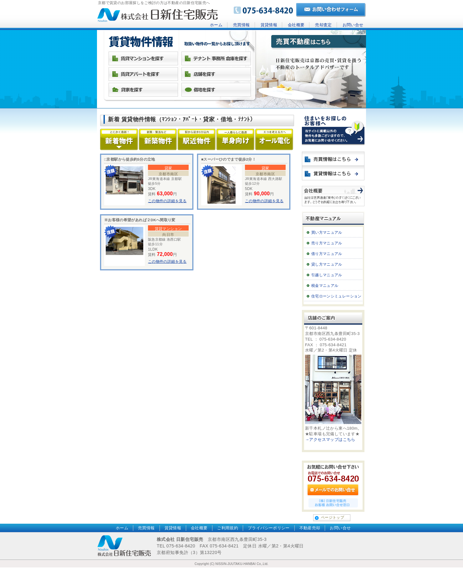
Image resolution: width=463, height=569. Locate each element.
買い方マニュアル (326, 232)
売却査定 (323, 24)
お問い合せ (353, 24)
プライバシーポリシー (269, 528)
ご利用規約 (227, 528)
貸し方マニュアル (326, 264)
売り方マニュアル (326, 243)
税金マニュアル (324, 285)
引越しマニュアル (326, 275)
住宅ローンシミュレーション (336, 296)
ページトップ (332, 517)
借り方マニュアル (326, 254)
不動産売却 (309, 528)
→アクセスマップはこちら (330, 439)
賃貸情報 (269, 24)
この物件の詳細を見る (167, 201)
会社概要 (296, 24)
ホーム (216, 24)
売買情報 (241, 24)
